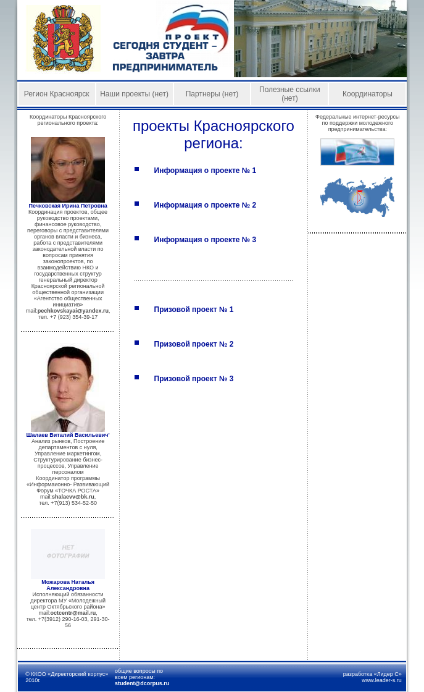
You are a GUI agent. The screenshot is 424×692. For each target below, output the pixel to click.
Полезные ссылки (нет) (289, 94)
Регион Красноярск (56, 94)
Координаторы (368, 94)
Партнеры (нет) (212, 94)
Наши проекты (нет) (134, 94)
